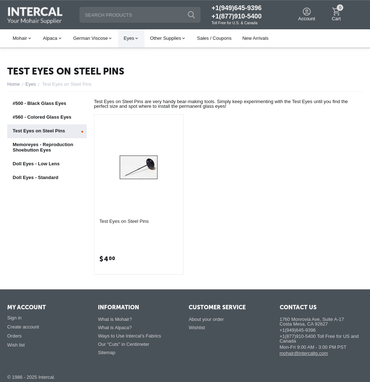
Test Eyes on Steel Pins (124, 221)
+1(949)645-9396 (236, 8)
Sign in (14, 318)
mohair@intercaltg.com (304, 353)
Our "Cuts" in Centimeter (123, 344)
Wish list (16, 345)
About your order (206, 319)
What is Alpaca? (115, 327)
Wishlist (197, 327)
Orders (14, 336)
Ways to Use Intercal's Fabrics (129, 336)
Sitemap (106, 352)
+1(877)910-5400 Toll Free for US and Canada (319, 339)
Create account (23, 327)
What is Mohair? (115, 319)
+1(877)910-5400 (236, 16)
